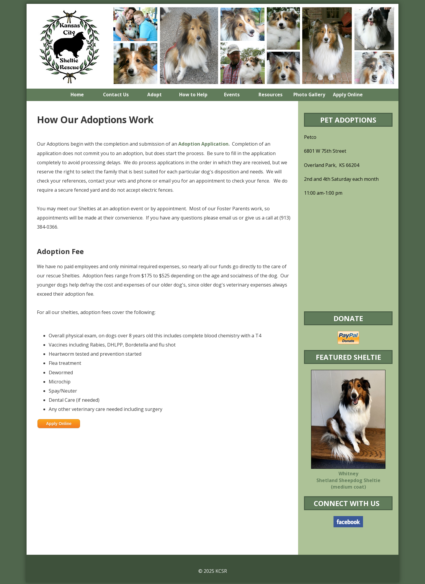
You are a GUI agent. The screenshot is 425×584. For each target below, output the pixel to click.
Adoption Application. (204, 144)
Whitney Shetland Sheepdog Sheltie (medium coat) (348, 480)
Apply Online (58, 423)
